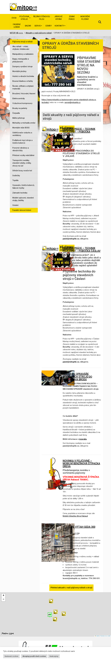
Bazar (28, 26)
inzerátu (83, 439)
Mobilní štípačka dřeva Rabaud (75, 516)
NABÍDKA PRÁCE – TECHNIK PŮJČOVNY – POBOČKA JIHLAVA (79, 131)
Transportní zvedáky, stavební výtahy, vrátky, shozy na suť (21, 163)
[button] (64, 614)
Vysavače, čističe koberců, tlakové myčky (23, 186)
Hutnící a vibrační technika (23, 76)
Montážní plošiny (85, 17)
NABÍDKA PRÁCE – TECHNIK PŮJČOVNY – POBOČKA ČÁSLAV (81, 249)
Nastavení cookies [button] (11, 656)
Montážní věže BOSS (21, 128)
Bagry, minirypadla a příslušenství (20, 60)
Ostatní (15, 205)
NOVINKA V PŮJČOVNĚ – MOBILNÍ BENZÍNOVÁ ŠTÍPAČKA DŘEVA (81, 463)
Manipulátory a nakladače (22, 54)
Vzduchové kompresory (22, 103)
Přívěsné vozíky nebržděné (23, 155)
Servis (38, 26)
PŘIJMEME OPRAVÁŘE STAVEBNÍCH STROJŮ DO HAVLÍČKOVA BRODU (77, 376)
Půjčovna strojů (24, 17)
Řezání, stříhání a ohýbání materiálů (22, 87)
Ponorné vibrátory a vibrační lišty (20, 149)
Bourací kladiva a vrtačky (22, 81)
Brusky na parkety (19, 108)
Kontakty (60, 26)
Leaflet (97, 635)
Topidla (15, 180)
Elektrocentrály (18, 98)
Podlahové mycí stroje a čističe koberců (22, 141)
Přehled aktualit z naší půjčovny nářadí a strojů (71, 587)
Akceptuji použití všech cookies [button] (34, 656)
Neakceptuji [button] (54, 656)
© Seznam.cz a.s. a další (105, 635)
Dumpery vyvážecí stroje (22, 66)
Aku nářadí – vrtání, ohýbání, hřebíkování (20, 47)
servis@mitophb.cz (72, 102)
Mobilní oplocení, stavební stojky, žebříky (23, 199)
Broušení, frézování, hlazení (23, 93)
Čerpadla (16, 113)
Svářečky (16, 175)
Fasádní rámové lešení (21, 210)
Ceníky (48, 26)
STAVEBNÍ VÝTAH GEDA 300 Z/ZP (79, 528)
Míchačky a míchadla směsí (23, 123)
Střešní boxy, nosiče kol (22, 170)
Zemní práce (72, 17)
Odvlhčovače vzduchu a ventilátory (22, 133)
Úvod (14, 18)
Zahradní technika (19, 193)
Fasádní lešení (16, 25)
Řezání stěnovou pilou (41, 17)
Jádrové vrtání (58, 17)
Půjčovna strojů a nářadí (22, 41)
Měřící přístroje (18, 118)
